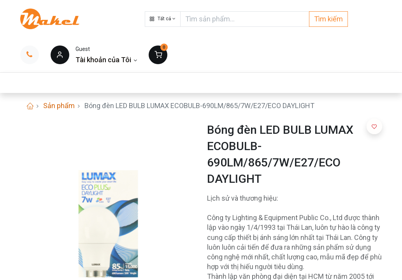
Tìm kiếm (328, 19)
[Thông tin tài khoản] (106, 60)
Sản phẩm (59, 106)
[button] (163, 19)
